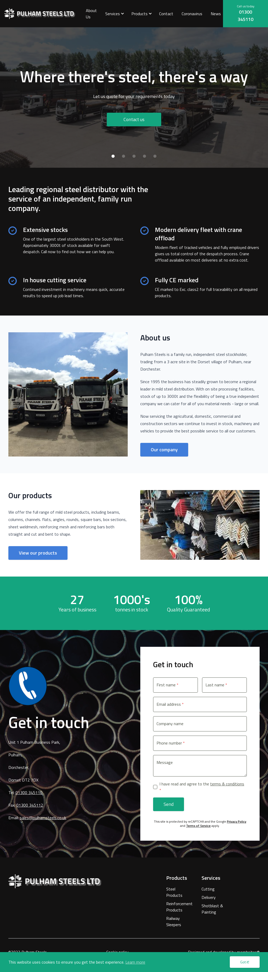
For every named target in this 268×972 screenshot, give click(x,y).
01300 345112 (29, 805)
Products (139, 13)
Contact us (134, 119)
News (216, 13)
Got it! (244, 962)
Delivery (209, 897)
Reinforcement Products (177, 906)
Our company (164, 449)
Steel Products (174, 892)
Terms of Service (198, 825)
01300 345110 (245, 15)
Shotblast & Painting (212, 909)
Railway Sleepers (173, 921)
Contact (166, 13)
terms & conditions (227, 784)
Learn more (135, 962)
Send (169, 804)
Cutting (208, 889)
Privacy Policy (236, 821)
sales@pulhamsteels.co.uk (43, 817)
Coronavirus (192, 13)
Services (112, 13)
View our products (38, 552)
